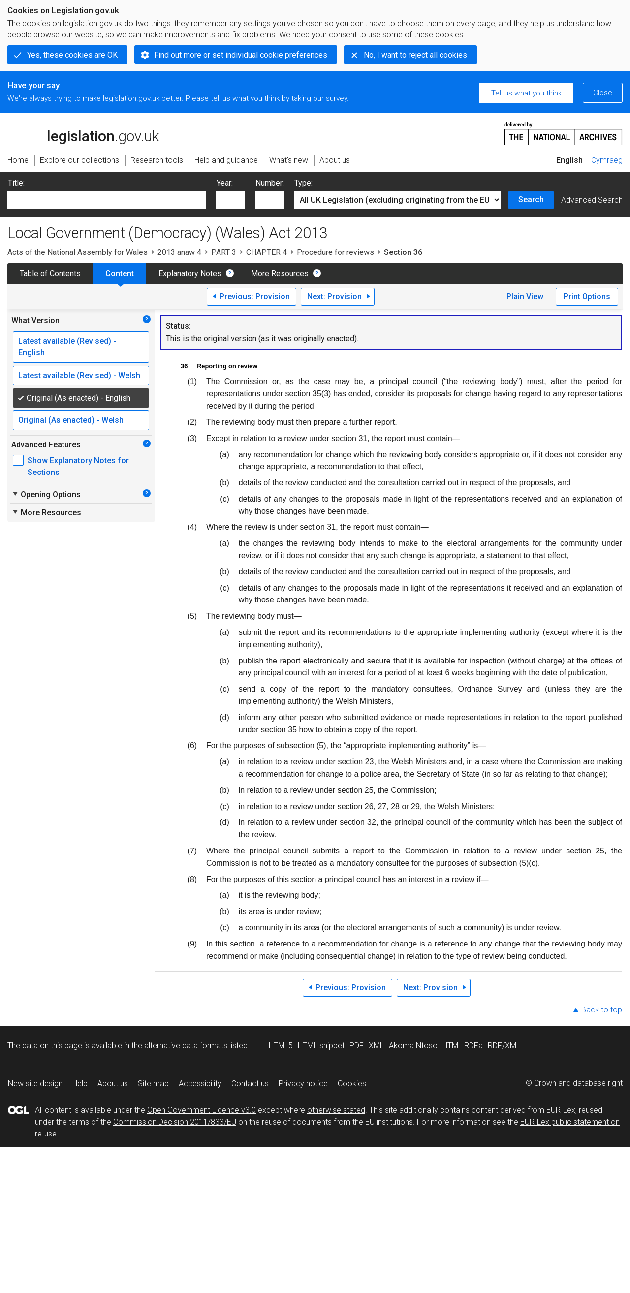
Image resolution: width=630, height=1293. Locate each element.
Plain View (524, 296)
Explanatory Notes (189, 273)
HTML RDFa (462, 1045)
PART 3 (223, 252)
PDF (356, 1045)
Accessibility (200, 1083)
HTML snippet (321, 1045)
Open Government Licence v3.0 (201, 1110)
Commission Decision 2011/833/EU (174, 1122)
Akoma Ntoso (413, 1045)
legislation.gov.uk (83, 133)
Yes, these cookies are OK (72, 55)
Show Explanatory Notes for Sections (78, 466)
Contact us (250, 1083)
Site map (153, 1083)
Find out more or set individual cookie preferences (240, 55)
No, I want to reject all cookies (415, 55)
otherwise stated (336, 1110)
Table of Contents (50, 273)
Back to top (601, 1009)
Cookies (352, 1083)
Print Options (587, 296)
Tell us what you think (526, 93)
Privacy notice (303, 1083)
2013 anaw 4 (179, 252)
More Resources (280, 273)
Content (119, 273)
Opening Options (46, 494)
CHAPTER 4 (266, 252)
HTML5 (281, 1045)
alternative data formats (185, 1045)
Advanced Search (592, 200)
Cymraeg (607, 160)
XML (376, 1045)
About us (112, 1083)
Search (531, 199)
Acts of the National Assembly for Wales (77, 252)
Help (80, 1083)
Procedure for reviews (335, 252)
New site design (35, 1083)
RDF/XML (504, 1045)
